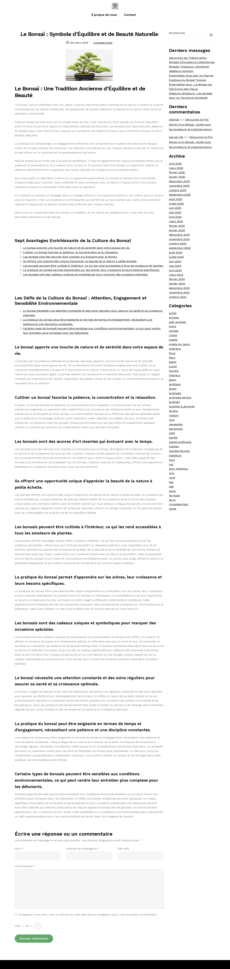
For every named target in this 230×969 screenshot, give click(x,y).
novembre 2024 (179, 239)
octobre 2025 (177, 190)
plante (173, 437)
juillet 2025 (176, 203)
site (171, 486)
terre (172, 500)
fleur (172, 357)
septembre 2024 (180, 248)
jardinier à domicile (182, 406)
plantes (174, 446)
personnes (176, 428)
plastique (175, 455)
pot (171, 464)
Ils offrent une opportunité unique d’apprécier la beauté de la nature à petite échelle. (80, 261)
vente (172, 508)
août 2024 (175, 252)
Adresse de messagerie (82, 848)
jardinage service (180, 397)
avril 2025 (175, 216)
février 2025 (177, 225)
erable (173, 339)
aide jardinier (177, 322)
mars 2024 (176, 274)
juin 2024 (175, 261)
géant (172, 362)
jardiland (175, 384)
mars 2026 (176, 168)
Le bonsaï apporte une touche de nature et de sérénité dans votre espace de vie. (76, 247)
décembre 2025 (179, 181)
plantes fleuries (179, 451)
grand (173, 366)
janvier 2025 (177, 230)
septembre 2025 (180, 194)
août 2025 (175, 199)
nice (171, 419)
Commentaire (25, 866)
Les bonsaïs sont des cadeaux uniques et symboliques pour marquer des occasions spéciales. (85, 274)
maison (174, 415)
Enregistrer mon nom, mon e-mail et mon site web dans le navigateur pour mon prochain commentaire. (88, 914)
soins (172, 491)
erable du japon (179, 344)
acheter (174, 317)
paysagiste (176, 424)
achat (172, 313)
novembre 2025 (179, 185)
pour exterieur (178, 468)
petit (172, 433)
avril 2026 (175, 163)
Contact (130, 15)
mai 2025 (175, 212)
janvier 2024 (177, 283)
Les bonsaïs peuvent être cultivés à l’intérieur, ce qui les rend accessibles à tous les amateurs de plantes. (93, 265)
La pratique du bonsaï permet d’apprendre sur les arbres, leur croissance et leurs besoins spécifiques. (91, 270)
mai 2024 (175, 265)
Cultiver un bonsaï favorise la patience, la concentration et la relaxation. (70, 252)
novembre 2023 (179, 292)
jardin (173, 388)
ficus (172, 353)
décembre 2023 (179, 288)
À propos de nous (104, 15)
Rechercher (177, 33)
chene (173, 335)
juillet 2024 (176, 257)
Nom (19, 848)
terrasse (174, 495)
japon (172, 379)
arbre (172, 326)
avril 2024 (175, 270)
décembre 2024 (179, 234)
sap (171, 482)
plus (172, 460)
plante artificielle (180, 442)
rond (172, 477)
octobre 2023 (177, 297)
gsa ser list (176, 137)
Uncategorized (102, 42)
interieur (174, 375)
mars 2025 (176, 221)
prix (171, 473)
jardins (173, 411)
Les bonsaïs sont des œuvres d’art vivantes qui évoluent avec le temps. (70, 256)
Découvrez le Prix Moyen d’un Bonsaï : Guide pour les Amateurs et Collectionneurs (190, 124)
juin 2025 (175, 208)
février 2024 (177, 279)
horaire (173, 371)
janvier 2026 (177, 176)
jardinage (175, 393)
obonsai (174, 119)
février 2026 (177, 172)
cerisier (174, 330)
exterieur (175, 348)
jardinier (174, 402)
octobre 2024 (177, 243)
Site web (123, 848)
